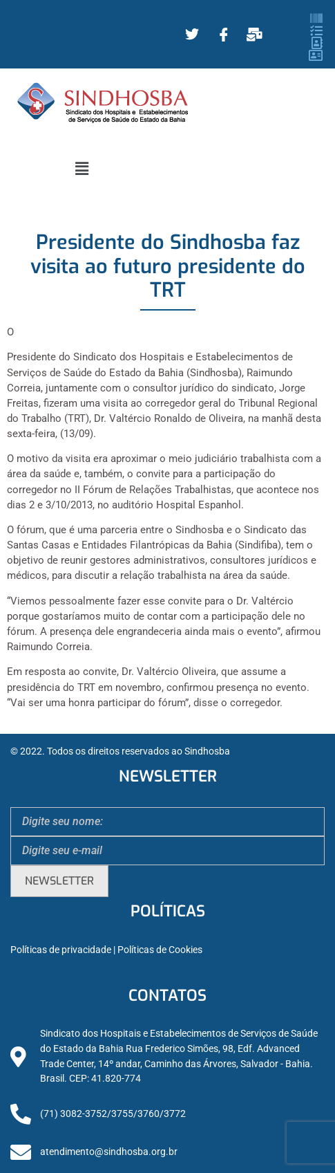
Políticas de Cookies (159, 950)
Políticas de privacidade (60, 950)
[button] (81, 169)
